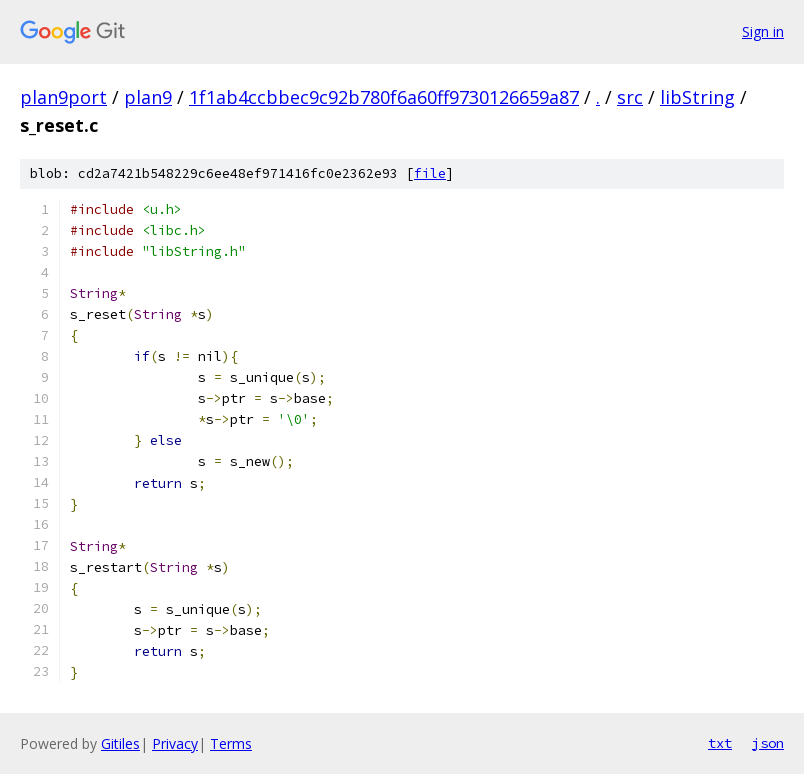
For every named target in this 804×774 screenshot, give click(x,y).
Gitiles (120, 743)
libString (697, 97)
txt (720, 743)
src (630, 97)
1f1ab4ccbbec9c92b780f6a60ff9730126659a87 (384, 97)
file (430, 173)
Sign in (763, 31)
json (768, 743)
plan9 (148, 97)
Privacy (175, 743)
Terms (231, 743)
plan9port (63, 97)
